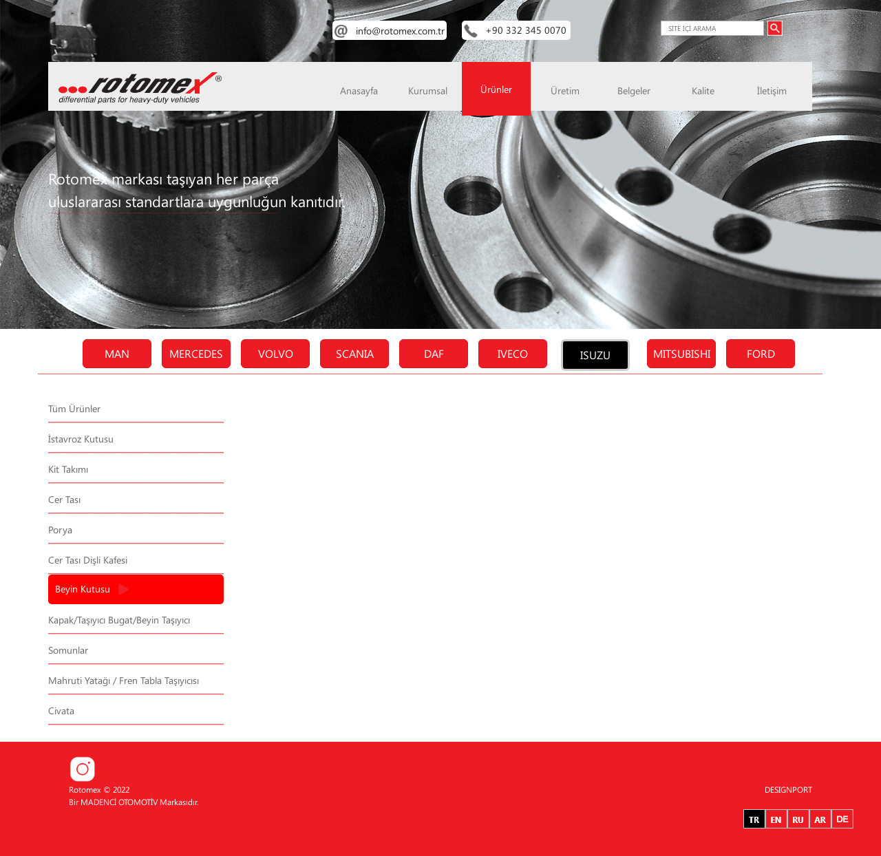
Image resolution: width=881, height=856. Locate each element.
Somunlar (68, 649)
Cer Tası (64, 499)
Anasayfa (359, 90)
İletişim (772, 90)
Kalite (703, 90)
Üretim (565, 90)
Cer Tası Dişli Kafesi (87, 559)
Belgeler (633, 90)
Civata (61, 710)
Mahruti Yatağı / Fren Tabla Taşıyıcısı (123, 680)
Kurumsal (427, 90)
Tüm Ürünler (74, 408)
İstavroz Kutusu (81, 438)
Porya (60, 529)
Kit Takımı (68, 468)
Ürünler (496, 89)
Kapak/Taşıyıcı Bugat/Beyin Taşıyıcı (119, 619)
